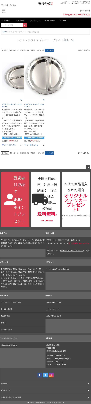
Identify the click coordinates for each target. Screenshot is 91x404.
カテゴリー (4, 296)
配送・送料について (53, 302)
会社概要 (49, 338)
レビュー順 (40, 50)
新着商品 (6, 20)
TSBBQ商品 (5, 316)
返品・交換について (53, 316)
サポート (49, 296)
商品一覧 (20, 20)
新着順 (33, 50)
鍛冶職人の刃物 (7, 329)
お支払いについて (53, 309)
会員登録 (63, 3)
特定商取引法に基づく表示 (26, 284)
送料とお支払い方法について (31, 243)
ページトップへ (88, 167)
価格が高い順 (24, 50)
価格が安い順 (14, 50)
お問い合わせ (86, 3)
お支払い (3, 233)
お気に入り (35, 20)
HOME (4, 32)
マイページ (49, 20)
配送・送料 (50, 233)
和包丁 (3, 323)
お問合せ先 (50, 262)
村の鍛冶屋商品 (7, 309)
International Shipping (9, 338)
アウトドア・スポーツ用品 (11, 302)
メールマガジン (74, 3)
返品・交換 (4, 262)
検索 (25, 25)
